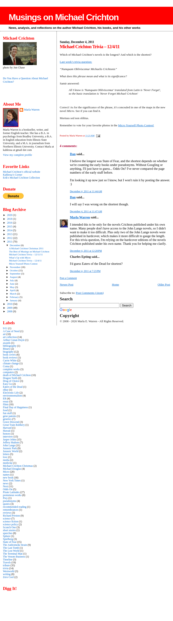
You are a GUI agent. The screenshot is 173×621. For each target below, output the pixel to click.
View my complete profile (17, 154)
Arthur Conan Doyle (14, 340)
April (13, 290)
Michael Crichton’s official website (21, 171)
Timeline (7, 559)
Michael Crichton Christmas (18, 466)
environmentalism (12, 395)
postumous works (12, 495)
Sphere (6, 536)
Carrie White (10, 360)
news (5, 483)
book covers (9, 354)
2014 (10, 230)
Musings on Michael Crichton (63, 17)
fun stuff (7, 413)
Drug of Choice (11, 381)
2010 (10, 304)
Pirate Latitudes (11, 492)
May (12, 287)
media (6, 460)
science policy (10, 524)
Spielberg (8, 539)
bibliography (9, 345)
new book (8, 477)
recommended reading (14, 506)
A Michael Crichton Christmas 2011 (26, 248)
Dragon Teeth (10, 378)
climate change (11, 363)
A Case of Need (11, 331)
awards (6, 343)
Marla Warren (80, 217)
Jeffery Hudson (11, 442)
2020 (10, 215)
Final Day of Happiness (15, 407)
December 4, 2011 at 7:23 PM (85, 271)
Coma (6, 366)
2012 (10, 238)
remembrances (10, 509)
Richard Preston (11, 515)
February (15, 297)
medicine (8, 463)
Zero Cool (8, 577)
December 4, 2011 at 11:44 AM (86, 191)
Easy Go (7, 384)
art (4, 334)
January (14, 300)
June (12, 283)
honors (6, 433)
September (15, 273)
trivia (6, 568)
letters (6, 454)
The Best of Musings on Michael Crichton (29, 251)
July (12, 280)
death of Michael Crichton (17, 375)
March (13, 293)
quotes (6, 504)
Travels (7, 562)
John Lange (9, 445)
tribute (6, 565)
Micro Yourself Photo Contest (23, 264)
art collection (10, 337)
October (14, 270)
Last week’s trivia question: (76, 61)
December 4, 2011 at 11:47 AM (86, 211)
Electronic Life (11, 392)
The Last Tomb (11, 547)
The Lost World (11, 550)
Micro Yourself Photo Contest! (136, 125)
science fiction (10, 521)
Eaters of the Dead (13, 386)
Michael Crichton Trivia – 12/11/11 (26, 254)
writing (7, 574)
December (15, 245)
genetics (7, 419)
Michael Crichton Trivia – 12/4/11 (25, 260)
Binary (6, 348)
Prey (5, 498)
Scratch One (9, 527)
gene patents (9, 416)
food (5, 410)
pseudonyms (9, 501)
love (5, 457)
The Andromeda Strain (15, 545)
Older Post (164, 284)
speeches (7, 533)
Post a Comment (68, 278)
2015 (10, 226)
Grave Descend (11, 422)
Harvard (7, 427)
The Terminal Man (13, 553)
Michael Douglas (12, 468)
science (7, 518)
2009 (10, 307)
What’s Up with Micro (19, 257)
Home (115, 284)
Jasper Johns (9, 439)
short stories (9, 530)
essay (6, 401)
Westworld (8, 571)
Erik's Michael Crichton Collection (21, 177)
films (5, 404)
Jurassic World (10, 451)
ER (4, 398)
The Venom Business (14, 556)
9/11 (5, 328)
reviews (7, 512)
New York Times (12, 480)
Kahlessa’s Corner (12, 174)
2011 (10, 241)
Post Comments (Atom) (90, 293)
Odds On (7, 489)
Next (5, 486)
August (14, 277)
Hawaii (7, 430)
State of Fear (9, 542)
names (6, 474)
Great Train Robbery (14, 425)
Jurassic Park (10, 448)
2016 (10, 222)
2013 (10, 234)
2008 (10, 311)
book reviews (10, 357)
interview (8, 436)
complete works (11, 369)
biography (8, 351)
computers (8, 372)
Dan (72, 154)
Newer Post (66, 284)
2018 (10, 219)
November (15, 267)
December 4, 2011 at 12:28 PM (86, 250)
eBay (5, 389)
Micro (6, 471)
